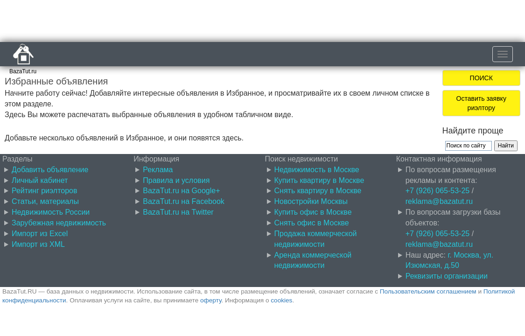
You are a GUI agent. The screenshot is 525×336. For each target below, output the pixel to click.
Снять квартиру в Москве (318, 191)
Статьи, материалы (45, 201)
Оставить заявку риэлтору (481, 103)
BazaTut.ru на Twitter (178, 212)
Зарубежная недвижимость (59, 223)
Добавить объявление (50, 170)
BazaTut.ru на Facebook (183, 201)
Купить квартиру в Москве (319, 180)
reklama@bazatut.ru (439, 201)
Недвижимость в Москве (316, 170)
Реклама (158, 170)
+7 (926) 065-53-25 (437, 191)
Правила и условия (176, 180)
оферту (210, 300)
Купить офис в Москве (313, 212)
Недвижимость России (51, 212)
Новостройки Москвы (311, 201)
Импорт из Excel (40, 234)
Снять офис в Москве (311, 223)
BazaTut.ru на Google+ (181, 191)
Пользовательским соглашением (428, 291)
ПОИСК (481, 78)
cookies (281, 300)
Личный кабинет (40, 180)
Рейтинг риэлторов (44, 191)
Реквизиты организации (447, 276)
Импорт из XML (38, 244)
